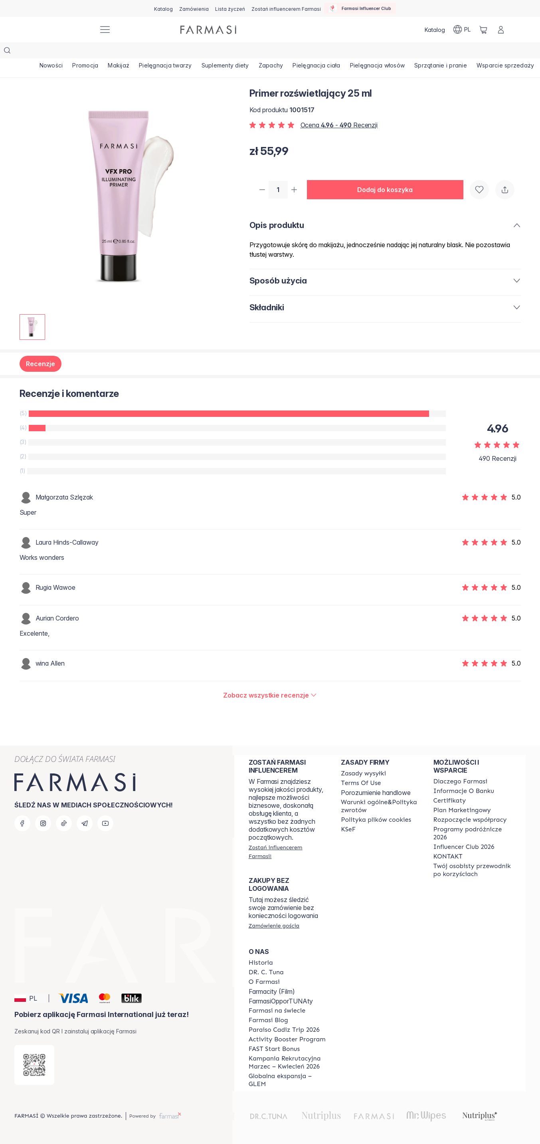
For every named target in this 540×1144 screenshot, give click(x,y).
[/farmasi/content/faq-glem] (287, 1080)
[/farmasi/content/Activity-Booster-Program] (287, 1039)
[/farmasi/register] (194, 8)
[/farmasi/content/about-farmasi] (460, 781)
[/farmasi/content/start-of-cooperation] (470, 820)
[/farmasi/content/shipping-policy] (363, 773)
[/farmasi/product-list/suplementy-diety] (259, 51)
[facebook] (22, 823)
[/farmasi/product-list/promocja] (96, 51)
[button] (388, 174)
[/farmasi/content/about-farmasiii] (264, 982)
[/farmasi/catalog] (163, 8)
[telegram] (85, 823)
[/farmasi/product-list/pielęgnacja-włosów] (433, 51)
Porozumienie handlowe (376, 793)
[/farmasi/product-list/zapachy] (312, 51)
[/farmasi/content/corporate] (277, 1011)
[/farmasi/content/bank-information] (463, 791)
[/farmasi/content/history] (261, 963)
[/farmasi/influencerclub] (360, 8)
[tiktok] (64, 823)
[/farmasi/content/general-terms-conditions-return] (380, 806)
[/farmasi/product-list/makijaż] (137, 51)
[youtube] (105, 823)
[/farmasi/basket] (483, 29)
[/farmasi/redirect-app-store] (34, 1065)
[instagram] (43, 823)
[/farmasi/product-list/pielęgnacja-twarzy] (191, 51)
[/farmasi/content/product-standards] (449, 801)
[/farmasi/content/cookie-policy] (376, 820)
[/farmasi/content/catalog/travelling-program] (472, 833)
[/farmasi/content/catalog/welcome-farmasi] (472, 870)
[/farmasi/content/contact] (448, 856)
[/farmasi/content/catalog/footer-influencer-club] (464, 847)
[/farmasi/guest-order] (274, 925)
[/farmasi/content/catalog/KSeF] (348, 829)
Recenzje (40, 348)
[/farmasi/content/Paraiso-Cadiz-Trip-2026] (284, 1030)
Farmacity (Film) (272, 991)
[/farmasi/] (63, 29)
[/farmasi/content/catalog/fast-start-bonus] (274, 1049)
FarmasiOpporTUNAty (281, 1001)
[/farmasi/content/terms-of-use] (361, 783)
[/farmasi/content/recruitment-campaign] (287, 1063)
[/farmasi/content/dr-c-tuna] (266, 972)
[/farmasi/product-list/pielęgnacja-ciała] (365, 51)
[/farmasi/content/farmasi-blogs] (268, 1020)
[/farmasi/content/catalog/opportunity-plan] (462, 810)
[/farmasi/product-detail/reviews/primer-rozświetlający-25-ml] (270, 679)
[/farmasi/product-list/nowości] (55, 51)
